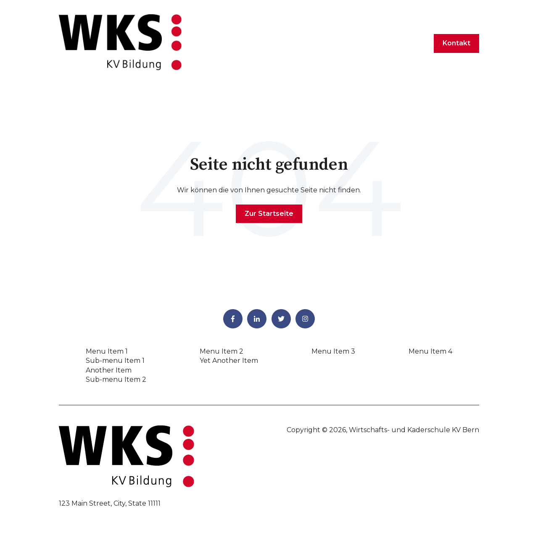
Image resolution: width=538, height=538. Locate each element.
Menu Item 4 (430, 351)
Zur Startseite (269, 214)
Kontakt (456, 43)
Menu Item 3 (333, 351)
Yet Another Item (229, 361)
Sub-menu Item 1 (115, 361)
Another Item (109, 370)
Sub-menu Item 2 (116, 379)
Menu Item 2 (221, 351)
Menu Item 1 (107, 351)
